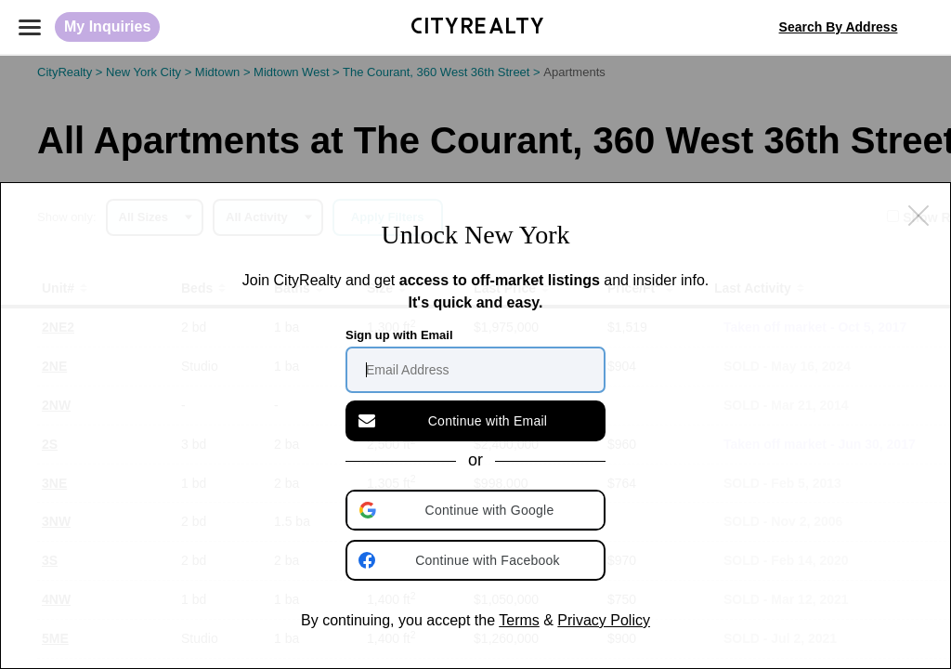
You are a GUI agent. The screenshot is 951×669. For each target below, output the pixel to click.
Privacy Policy (603, 620)
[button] (477, 510)
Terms (519, 620)
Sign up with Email (399, 335)
